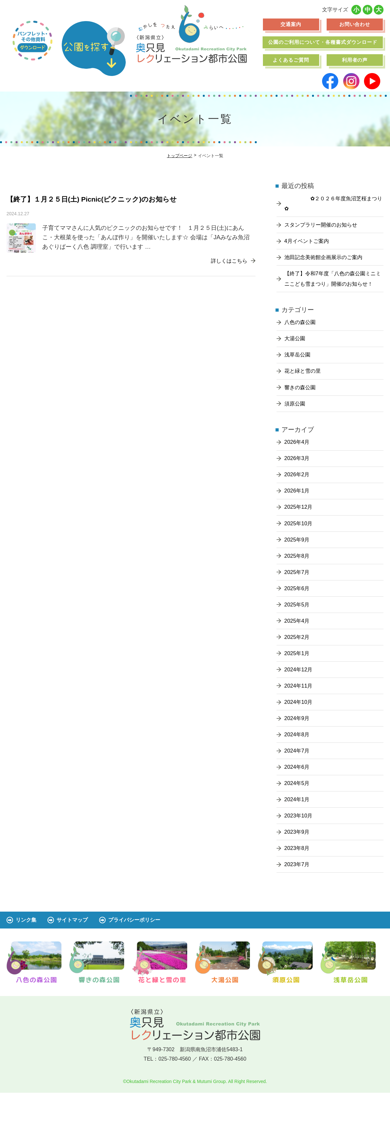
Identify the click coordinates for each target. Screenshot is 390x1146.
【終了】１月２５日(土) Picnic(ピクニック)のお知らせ (103, 198)
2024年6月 (298, 813)
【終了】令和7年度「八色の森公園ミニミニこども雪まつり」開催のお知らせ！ (332, 287)
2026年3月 (298, 481)
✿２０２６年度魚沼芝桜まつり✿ (333, 204)
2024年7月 (298, 795)
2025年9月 (298, 569)
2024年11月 (300, 726)
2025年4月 (298, 656)
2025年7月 (298, 603)
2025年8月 (298, 586)
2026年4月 (298, 464)
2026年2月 (298, 498)
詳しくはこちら (224, 259)
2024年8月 (298, 778)
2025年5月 (298, 638)
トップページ (179, 155)
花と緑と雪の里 (304, 389)
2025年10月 (300, 551)
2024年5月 (298, 830)
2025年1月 (298, 691)
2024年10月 (300, 743)
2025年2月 (298, 673)
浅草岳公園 (299, 371)
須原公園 (296, 424)
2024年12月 (300, 708)
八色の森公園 (301, 336)
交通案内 (290, 24)
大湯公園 (296, 354)
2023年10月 (300, 865)
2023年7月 (298, 918)
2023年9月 (298, 883)
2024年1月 (298, 848)
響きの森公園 (301, 406)
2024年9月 (298, 760)
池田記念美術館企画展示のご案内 (328, 260)
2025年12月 (300, 533)
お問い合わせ (354, 24)
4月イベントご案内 (309, 243)
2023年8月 (298, 900)
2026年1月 (298, 516)
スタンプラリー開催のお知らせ (325, 226)
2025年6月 (298, 621)
